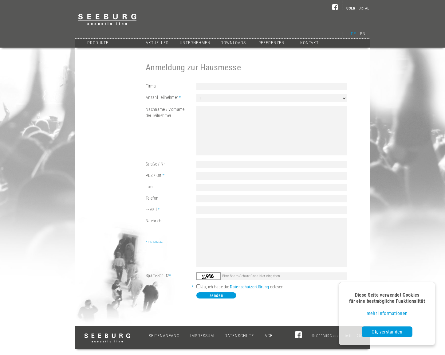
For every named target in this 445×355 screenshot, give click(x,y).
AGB (269, 335)
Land (150, 186)
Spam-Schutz (158, 275)
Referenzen (271, 42)
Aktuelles (157, 42)
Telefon (152, 198)
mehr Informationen (387, 313)
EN (362, 33)
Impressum (202, 335)
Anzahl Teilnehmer (163, 97)
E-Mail (152, 209)
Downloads (233, 42)
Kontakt (309, 42)
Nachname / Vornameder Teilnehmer (165, 112)
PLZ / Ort (155, 175)
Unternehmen (195, 42)
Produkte (97, 42)
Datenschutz (239, 335)
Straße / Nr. (156, 164)
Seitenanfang (164, 335)
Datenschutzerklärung (249, 286)
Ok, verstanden (387, 332)
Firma (151, 86)
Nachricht (171, 231)
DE (353, 33)
